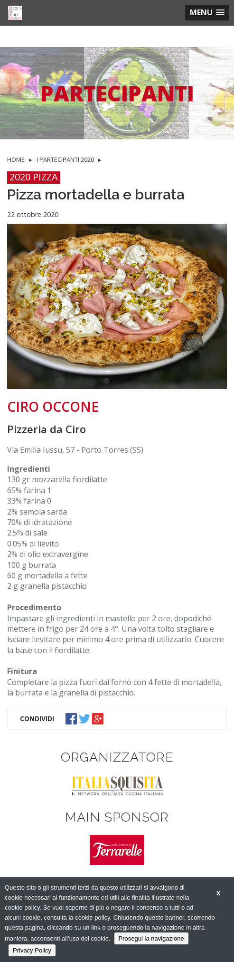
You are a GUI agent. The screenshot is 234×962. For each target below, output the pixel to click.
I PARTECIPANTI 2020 (65, 159)
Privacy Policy (32, 950)
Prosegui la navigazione (151, 938)
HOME (16, 159)
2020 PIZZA (33, 177)
